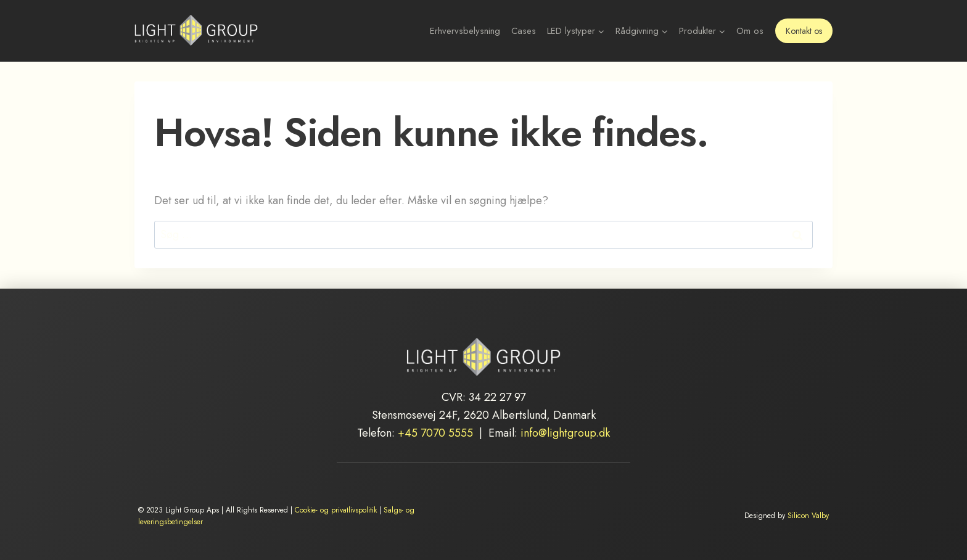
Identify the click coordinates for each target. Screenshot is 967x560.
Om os (749, 31)
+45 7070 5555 (435, 433)
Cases (523, 31)
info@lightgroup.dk (565, 433)
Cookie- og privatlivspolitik (336, 510)
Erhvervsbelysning (465, 31)
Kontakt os (804, 31)
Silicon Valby (808, 515)
